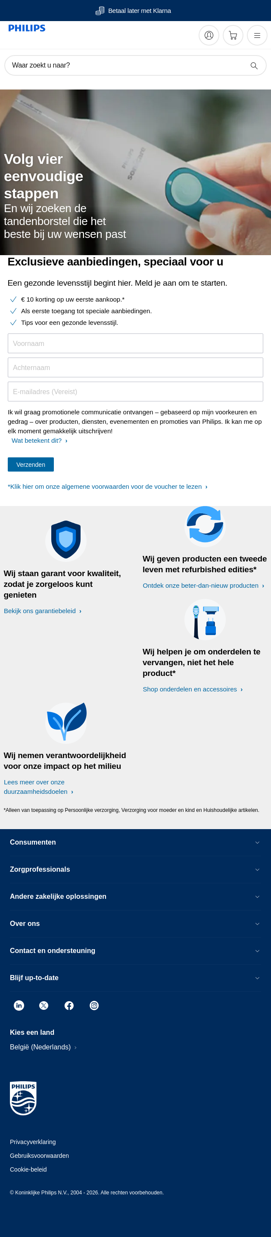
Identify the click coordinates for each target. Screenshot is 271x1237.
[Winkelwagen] (233, 35)
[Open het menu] (257, 35)
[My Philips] (209, 35)
